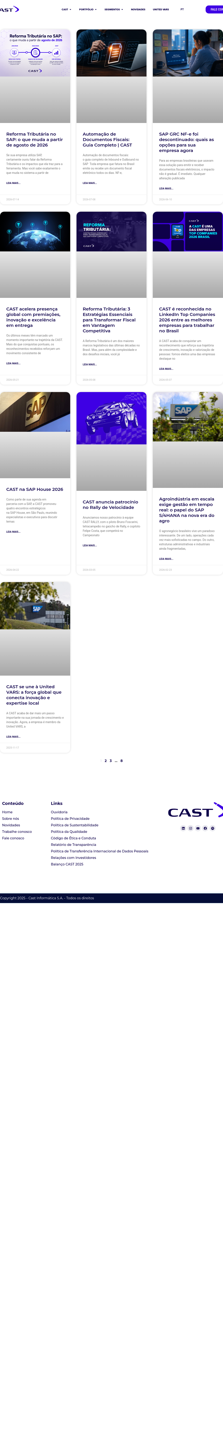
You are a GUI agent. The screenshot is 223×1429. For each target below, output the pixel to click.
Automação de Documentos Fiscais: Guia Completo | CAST (107, 139)
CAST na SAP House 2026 (34, 489)
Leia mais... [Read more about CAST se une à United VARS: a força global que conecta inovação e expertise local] (13, 736)
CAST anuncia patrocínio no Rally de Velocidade (110, 504)
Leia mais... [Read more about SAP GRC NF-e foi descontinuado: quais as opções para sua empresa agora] (166, 188)
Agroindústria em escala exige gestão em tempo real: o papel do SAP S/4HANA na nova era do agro (186, 509)
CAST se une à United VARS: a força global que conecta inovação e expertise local (33, 695)
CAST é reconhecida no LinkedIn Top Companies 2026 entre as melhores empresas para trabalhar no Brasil (187, 319)
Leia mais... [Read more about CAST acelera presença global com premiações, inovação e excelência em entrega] (13, 363)
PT (182, 9)
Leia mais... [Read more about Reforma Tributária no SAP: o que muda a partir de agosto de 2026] (13, 183)
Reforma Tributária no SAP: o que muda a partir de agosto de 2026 (34, 139)
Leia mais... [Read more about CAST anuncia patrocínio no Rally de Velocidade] (90, 545)
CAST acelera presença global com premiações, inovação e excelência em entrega (33, 317)
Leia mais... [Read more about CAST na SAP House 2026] (13, 531)
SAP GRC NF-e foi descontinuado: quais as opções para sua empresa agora (186, 142)
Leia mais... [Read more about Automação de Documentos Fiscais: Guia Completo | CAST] (90, 183)
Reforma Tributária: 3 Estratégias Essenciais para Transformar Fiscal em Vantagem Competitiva (109, 319)
